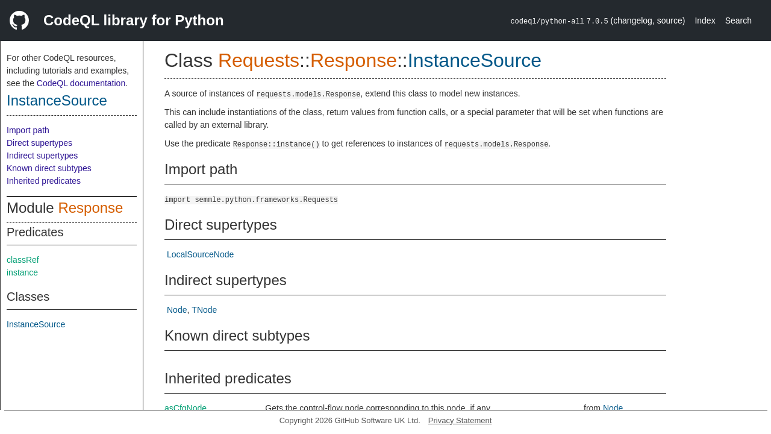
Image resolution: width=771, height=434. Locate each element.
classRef (23, 260)
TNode (204, 310)
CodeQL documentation (81, 83)
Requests (258, 60)
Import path (28, 130)
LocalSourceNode (200, 254)
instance (22, 272)
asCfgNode (185, 408)
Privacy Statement (460, 420)
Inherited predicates (44, 181)
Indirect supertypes (42, 155)
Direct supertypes (39, 143)
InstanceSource (57, 100)
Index (705, 20)
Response (90, 208)
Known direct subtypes (49, 168)
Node (177, 310)
